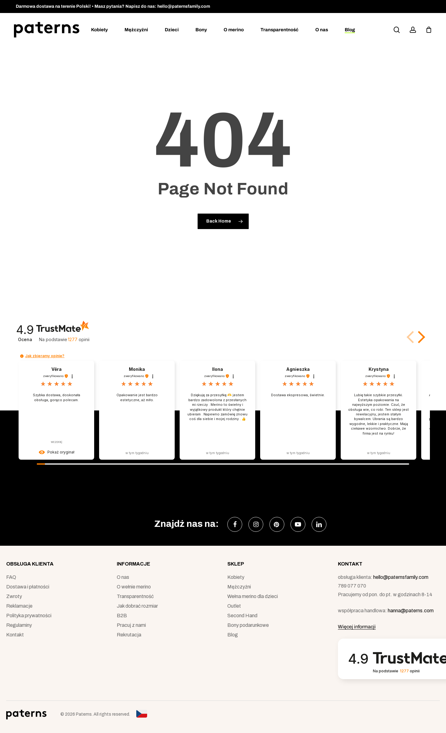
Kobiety (235, 577)
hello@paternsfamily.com (400, 577)
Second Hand (242, 615)
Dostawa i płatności (27, 586)
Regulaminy (19, 625)
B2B (122, 615)
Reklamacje (19, 606)
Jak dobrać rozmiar (137, 606)
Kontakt (15, 634)
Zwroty (14, 596)
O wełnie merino (134, 586)
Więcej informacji (357, 626)
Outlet (234, 606)
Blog (232, 634)
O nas (123, 577)
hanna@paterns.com (411, 610)
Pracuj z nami (131, 625)
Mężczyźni (239, 586)
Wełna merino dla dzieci (252, 596)
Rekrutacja (129, 634)
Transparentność (135, 596)
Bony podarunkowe (248, 625)
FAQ (11, 577)
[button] (420, 337)
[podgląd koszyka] (428, 29)
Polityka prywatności (28, 615)
